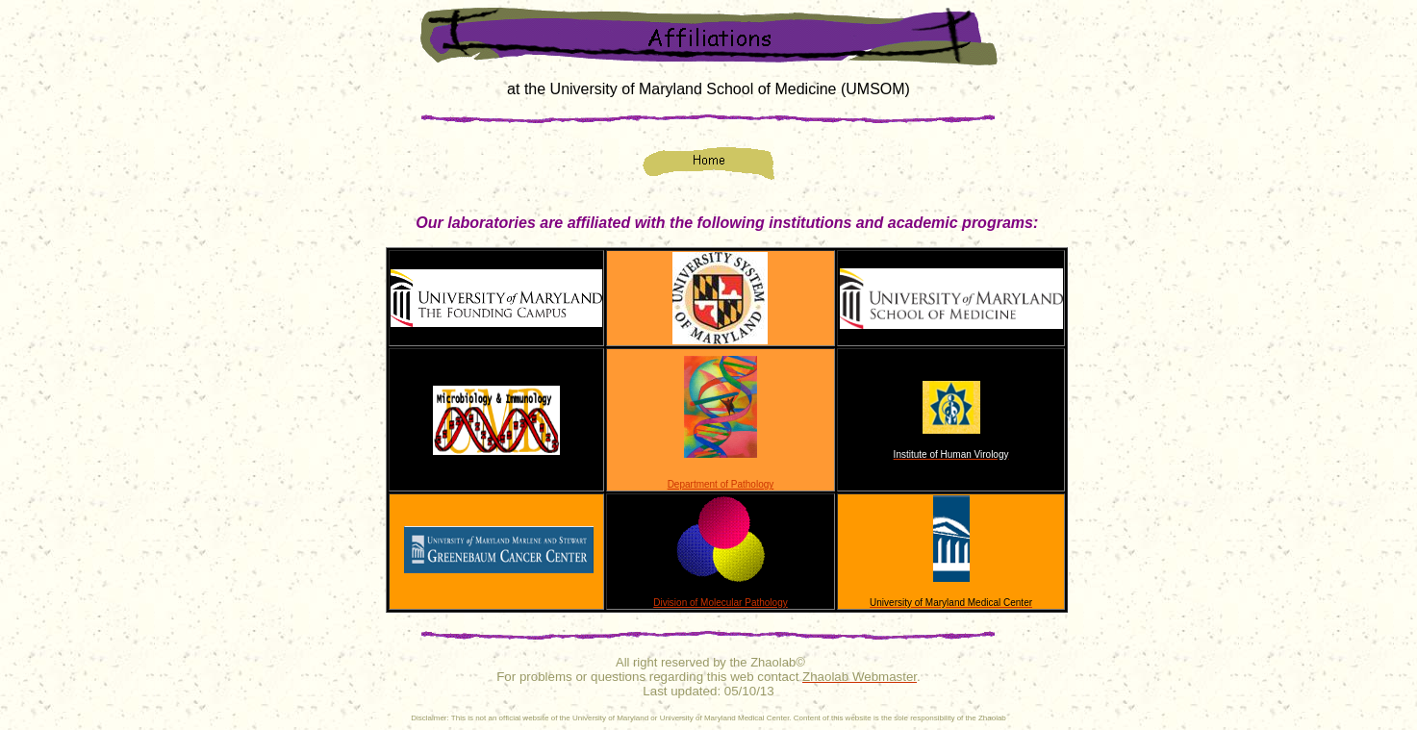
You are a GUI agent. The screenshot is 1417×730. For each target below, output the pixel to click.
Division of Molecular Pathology (720, 602)
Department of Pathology (721, 484)
